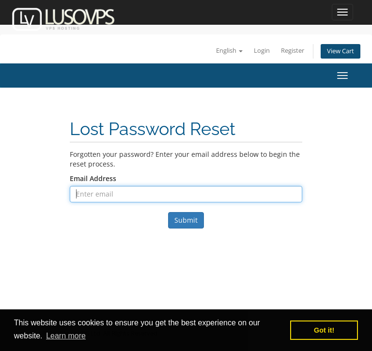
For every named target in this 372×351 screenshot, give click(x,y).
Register (292, 50)
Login (262, 50)
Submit (186, 220)
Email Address (93, 178)
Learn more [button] (66, 336)
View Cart (340, 51)
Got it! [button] (324, 330)
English (229, 50)
